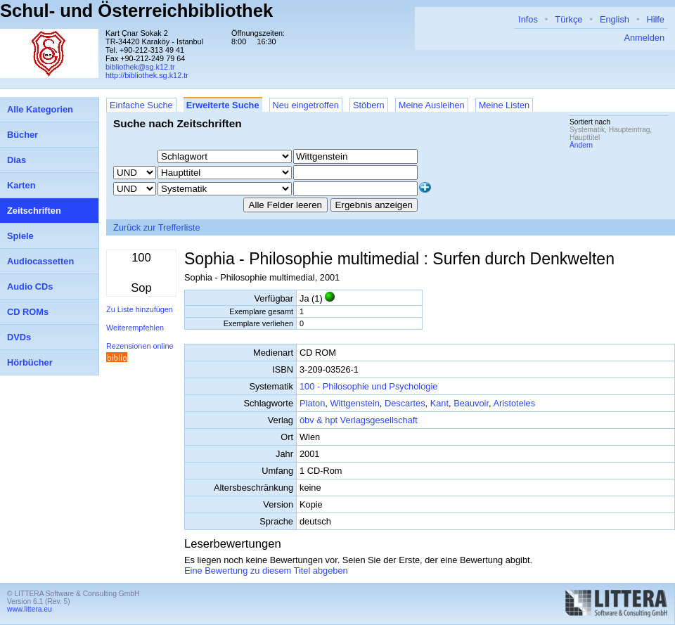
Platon (312, 403)
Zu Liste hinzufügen (139, 309)
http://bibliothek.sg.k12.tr (146, 75)
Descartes (405, 403)
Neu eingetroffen (306, 105)
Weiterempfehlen (135, 327)
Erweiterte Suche (222, 105)
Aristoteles (514, 403)
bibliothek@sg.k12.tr (140, 67)
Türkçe (568, 19)
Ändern (581, 145)
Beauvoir (471, 403)
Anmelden (644, 37)
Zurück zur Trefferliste (156, 227)
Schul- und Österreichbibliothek (136, 10)
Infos (528, 19)
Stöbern (369, 105)
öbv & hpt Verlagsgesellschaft (359, 420)
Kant (439, 403)
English (614, 19)
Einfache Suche (141, 105)
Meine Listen (504, 105)
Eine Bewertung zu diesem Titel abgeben (266, 570)
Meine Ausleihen (432, 105)
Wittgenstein (354, 403)
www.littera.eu (29, 609)
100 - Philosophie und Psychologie (368, 386)
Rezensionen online (140, 346)
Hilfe (655, 19)
